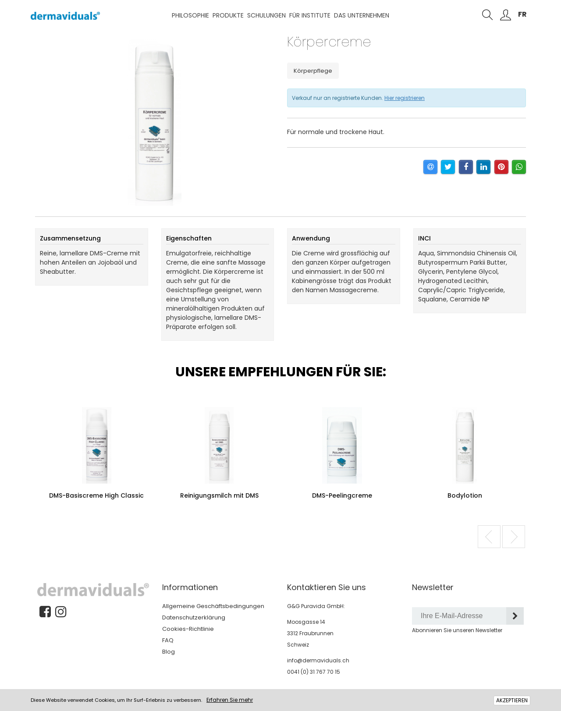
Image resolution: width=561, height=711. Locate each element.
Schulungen (266, 15)
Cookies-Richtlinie (188, 629)
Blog (168, 651)
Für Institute (309, 15)
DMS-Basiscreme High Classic (96, 495)
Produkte (228, 15)
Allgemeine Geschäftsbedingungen (213, 606)
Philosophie (190, 15)
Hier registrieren (404, 98)
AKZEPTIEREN (512, 700)
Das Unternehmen (361, 15)
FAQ (168, 640)
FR (522, 14)
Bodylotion (464, 495)
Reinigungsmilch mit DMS (219, 495)
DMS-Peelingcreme (342, 495)
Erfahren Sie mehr (229, 700)
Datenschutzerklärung (193, 617)
